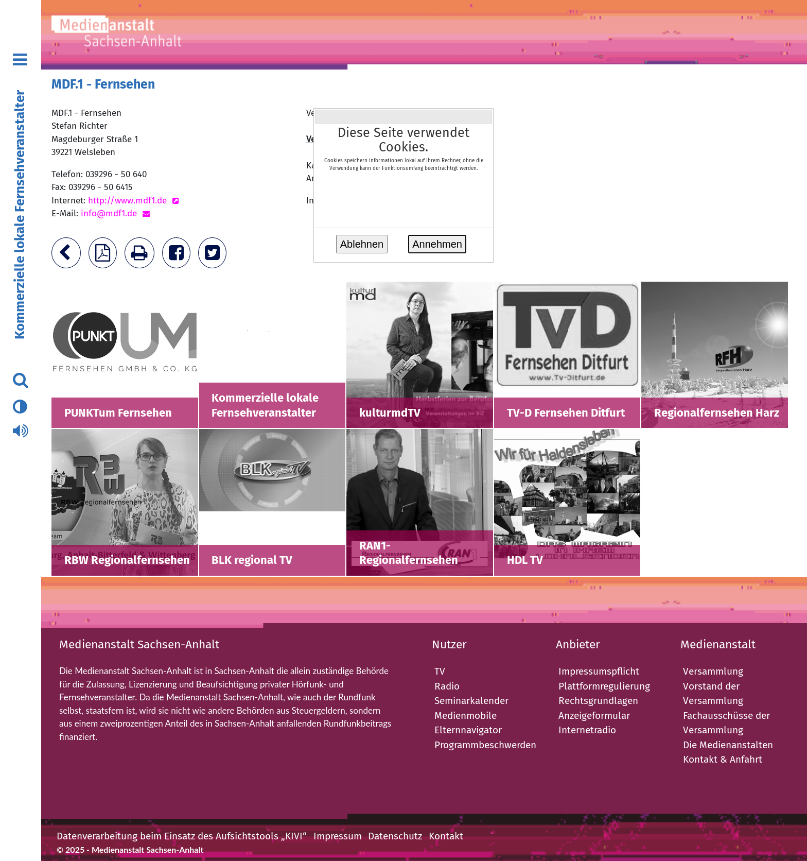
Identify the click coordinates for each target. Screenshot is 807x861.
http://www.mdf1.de (127, 200)
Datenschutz (395, 836)
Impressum (337, 836)
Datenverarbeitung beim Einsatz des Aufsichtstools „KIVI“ (182, 836)
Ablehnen (362, 244)
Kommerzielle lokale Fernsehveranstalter (20, 214)
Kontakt (446, 836)
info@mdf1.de (109, 213)
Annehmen (437, 244)
